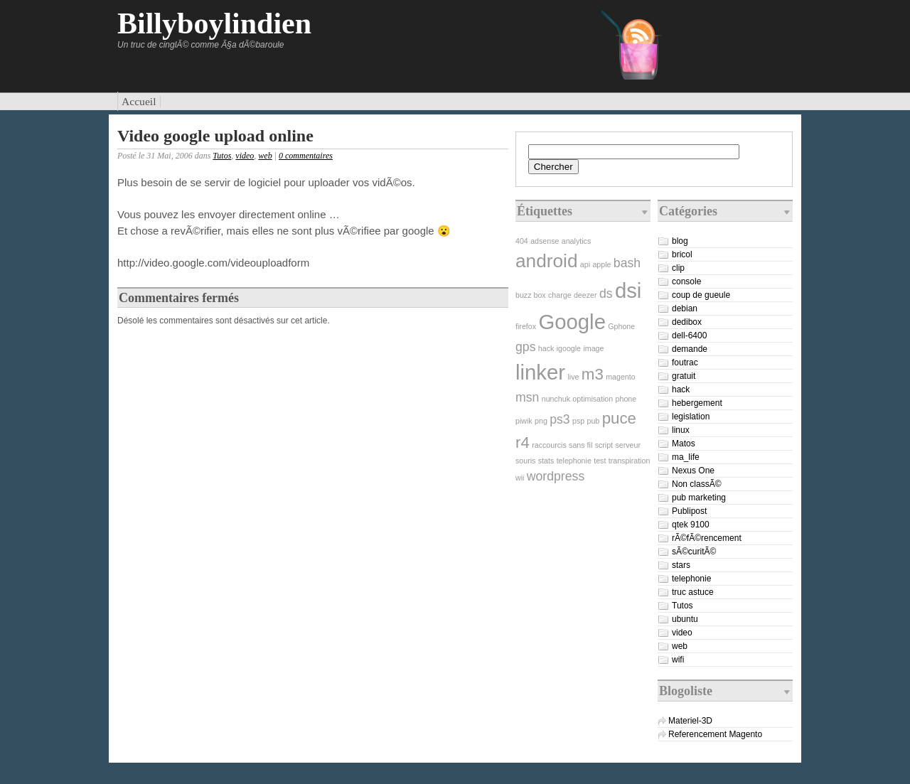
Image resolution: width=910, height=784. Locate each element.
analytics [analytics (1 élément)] (576, 241)
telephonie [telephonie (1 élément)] (574, 460)
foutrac (685, 362)
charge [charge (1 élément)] (560, 295)
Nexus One (693, 471)
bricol (682, 254)
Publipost (689, 511)
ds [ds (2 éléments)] (606, 293)
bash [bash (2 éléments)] (627, 263)
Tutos (222, 156)
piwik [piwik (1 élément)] (523, 421)
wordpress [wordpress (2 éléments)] (555, 476)
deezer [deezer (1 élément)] (585, 295)
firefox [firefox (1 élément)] (525, 326)
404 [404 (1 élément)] (521, 241)
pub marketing (699, 498)
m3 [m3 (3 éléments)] (593, 374)
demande (689, 349)
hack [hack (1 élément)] (546, 348)
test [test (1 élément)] (600, 460)
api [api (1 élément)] (585, 264)
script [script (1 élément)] (604, 445)
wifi (678, 660)
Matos (683, 444)
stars (681, 565)
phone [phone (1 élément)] (626, 398)
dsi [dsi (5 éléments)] (628, 290)
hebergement (697, 403)
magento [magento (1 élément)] (620, 376)
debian (684, 308)
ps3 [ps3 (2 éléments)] (559, 419)
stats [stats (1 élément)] (546, 460)
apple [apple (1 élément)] (601, 264)
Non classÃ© (697, 484)
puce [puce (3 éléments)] (619, 418)
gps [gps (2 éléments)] (525, 347)
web (265, 156)
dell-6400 (689, 335)
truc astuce (693, 592)
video (244, 156)
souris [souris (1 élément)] (525, 460)
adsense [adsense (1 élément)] (544, 241)
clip (678, 268)
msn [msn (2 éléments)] (527, 397)
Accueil (139, 101)
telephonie (691, 579)
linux (681, 430)
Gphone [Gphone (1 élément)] (621, 326)
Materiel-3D (690, 721)
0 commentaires (306, 156)
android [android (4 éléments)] (546, 261)
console (686, 281)
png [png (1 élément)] (541, 421)
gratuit (683, 376)
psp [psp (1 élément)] (578, 421)
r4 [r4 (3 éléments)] (522, 442)
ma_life (686, 457)
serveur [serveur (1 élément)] (628, 445)
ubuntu (685, 619)
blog (680, 241)
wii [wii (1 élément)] (519, 477)
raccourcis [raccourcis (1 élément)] (549, 445)
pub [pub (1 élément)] (593, 421)
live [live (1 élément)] (573, 376)
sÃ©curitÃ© (694, 552)
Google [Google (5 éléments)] (572, 321)
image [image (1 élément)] (593, 348)
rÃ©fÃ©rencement (707, 538)
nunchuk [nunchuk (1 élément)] (556, 398)
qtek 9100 (691, 525)
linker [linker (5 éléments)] (540, 372)
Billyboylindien (214, 23)
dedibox (687, 322)
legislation (691, 416)
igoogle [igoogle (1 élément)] (569, 348)
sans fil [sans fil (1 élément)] (580, 445)
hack (681, 389)
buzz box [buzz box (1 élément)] (530, 295)
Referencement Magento (715, 734)
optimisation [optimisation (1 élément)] (592, 398)
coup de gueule (701, 295)
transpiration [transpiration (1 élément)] (630, 460)
